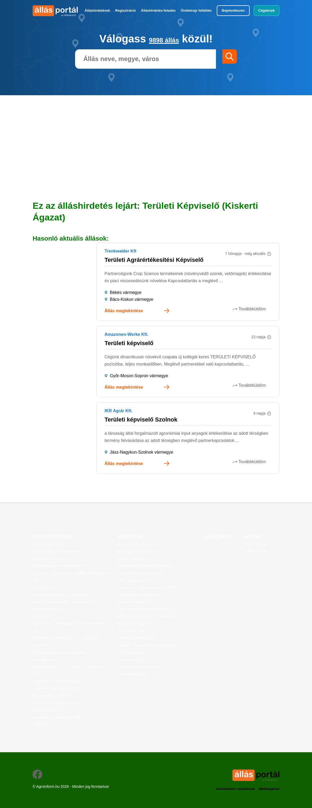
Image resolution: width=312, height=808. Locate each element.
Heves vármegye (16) (135, 602)
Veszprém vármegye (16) (138, 667)
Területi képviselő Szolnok (141, 419)
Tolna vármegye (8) (133, 652)
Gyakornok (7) (44, 724)
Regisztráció (125, 10)
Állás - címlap (256, 544)
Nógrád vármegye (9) (135, 624)
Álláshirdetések (97, 10)
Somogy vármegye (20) (137, 638)
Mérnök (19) (43, 645)
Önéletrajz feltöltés (196, 10)
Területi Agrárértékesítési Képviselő (154, 260)
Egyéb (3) (41, 616)
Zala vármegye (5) (133, 674)
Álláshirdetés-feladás (158, 10)
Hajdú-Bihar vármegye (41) (140, 595)
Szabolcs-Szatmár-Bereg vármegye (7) (150, 645)
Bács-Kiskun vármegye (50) (140, 544)
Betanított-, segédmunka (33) (57, 717)
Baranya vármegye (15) (137, 551)
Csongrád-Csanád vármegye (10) (145, 573)
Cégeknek (266, 10)
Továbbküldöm (257, 309)
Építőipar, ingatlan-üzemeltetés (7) (61, 566)
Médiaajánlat (268, 787)
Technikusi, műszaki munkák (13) (60, 703)
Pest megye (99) (131, 631)
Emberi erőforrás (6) (49, 559)
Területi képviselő (129, 343)
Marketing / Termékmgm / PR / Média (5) (66, 638)
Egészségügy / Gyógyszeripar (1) (60, 551)
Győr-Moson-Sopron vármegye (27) (147, 587)
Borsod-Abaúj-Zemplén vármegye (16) (149, 566)
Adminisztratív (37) (48, 544)
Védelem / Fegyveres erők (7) (57, 688)
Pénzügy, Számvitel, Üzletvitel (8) (60, 595)
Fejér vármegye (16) (134, 580)
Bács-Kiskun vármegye (131, 299)
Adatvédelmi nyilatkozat (231, 787)
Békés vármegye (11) (135, 559)
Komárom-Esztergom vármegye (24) (147, 616)
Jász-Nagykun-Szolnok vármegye (141, 452)
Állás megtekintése (124, 311)
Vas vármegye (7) (132, 660)
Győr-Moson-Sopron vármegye (139, 375)
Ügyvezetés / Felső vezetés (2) (58, 681)
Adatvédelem (256, 551)
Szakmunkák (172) (48, 710)
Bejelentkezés (233, 10)
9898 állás (164, 39)
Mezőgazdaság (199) (50, 696)
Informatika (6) (45, 587)
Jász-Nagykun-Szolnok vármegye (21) (149, 609)
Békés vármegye (125, 292)
